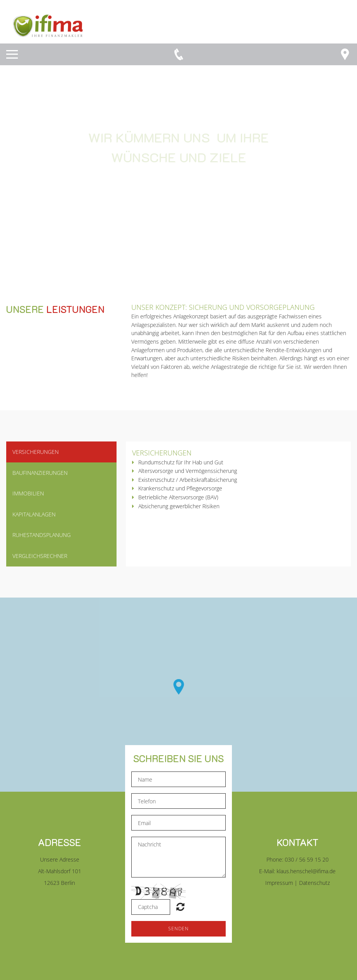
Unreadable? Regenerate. (180, 906)
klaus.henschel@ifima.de (306, 871)
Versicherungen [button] (35, 451)
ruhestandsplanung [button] (41, 535)
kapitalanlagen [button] (34, 514)
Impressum (279, 882)
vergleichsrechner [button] (39, 556)
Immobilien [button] (28, 493)
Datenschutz (314, 882)
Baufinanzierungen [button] (40, 472)
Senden (178, 928)
